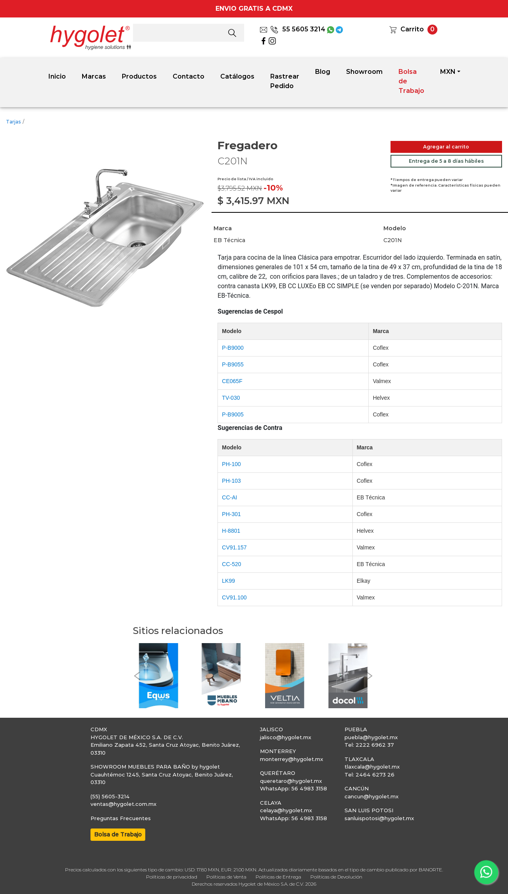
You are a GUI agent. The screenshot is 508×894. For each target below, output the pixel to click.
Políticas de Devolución (336, 877)
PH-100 (231, 464)
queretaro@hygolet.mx (291, 781)
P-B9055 (232, 364)
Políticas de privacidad (171, 877)
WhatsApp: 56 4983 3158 (293, 788)
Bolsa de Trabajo (411, 81)
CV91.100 (234, 597)
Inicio (57, 76)
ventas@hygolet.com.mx (123, 804)
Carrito (412, 29)
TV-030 (231, 398)
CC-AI (229, 497)
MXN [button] (448, 71)
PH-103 (231, 481)
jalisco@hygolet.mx (285, 737)
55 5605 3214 (298, 29)
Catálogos (237, 76)
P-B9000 (232, 348)
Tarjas (13, 122)
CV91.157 (234, 547)
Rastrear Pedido (284, 81)
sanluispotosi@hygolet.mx (379, 818)
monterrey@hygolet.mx (291, 759)
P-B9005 (232, 414)
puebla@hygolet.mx (371, 737)
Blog (322, 71)
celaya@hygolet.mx (286, 810)
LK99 (228, 581)
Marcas (94, 76)
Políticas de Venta (226, 877)
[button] (137, 676)
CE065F (232, 381)
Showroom (364, 71)
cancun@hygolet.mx (371, 796)
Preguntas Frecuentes (120, 818)
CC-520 (231, 564)
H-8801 (231, 531)
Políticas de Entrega (278, 877)
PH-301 (231, 514)
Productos (139, 76)
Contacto (188, 76)
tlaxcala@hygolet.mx (372, 766)
